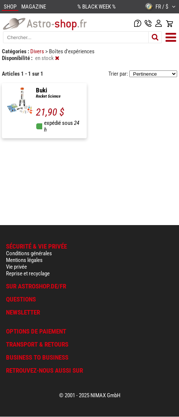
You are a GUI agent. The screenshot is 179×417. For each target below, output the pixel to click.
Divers (37, 51)
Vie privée (16, 266)
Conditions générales (29, 253)
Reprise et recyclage (28, 273)
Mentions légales (24, 260)
